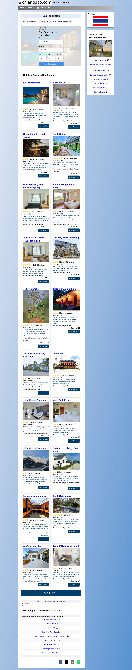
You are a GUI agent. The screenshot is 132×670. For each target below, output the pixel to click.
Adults (49, 54)
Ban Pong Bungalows (50, 624)
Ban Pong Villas (50, 628)
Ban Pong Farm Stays (50, 632)
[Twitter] (66, 662)
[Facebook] (60, 662)
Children (58, 54)
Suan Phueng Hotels (98, 60)
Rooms (41, 54)
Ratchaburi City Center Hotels (100, 64)
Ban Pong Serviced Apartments (50, 653)
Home (22, 7)
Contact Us (30, 7)
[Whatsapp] (78, 662)
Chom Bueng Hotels (99, 79)
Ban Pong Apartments (50, 619)
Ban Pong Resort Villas (50, 649)
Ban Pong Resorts (50, 644)
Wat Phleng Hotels (99, 88)
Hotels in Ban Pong (49, 640)
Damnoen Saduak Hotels (99, 75)
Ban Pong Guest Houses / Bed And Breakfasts (50, 636)
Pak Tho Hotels (98, 83)
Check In (41, 38)
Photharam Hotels (99, 71)
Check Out (42, 46)
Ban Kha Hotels (99, 92)
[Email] (72, 662)
